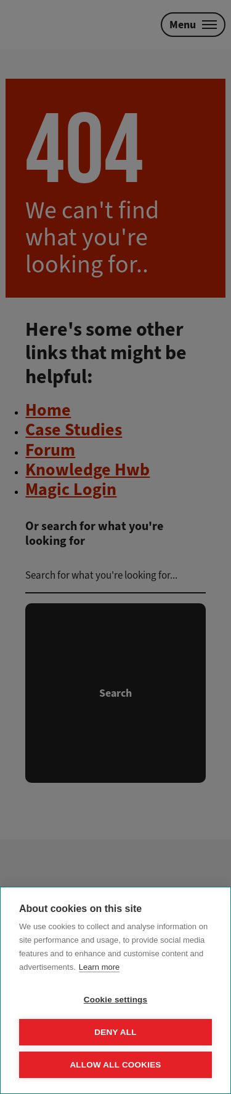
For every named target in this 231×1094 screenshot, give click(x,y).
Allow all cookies (115, 1064)
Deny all (115, 1032)
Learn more (99, 967)
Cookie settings (116, 999)
